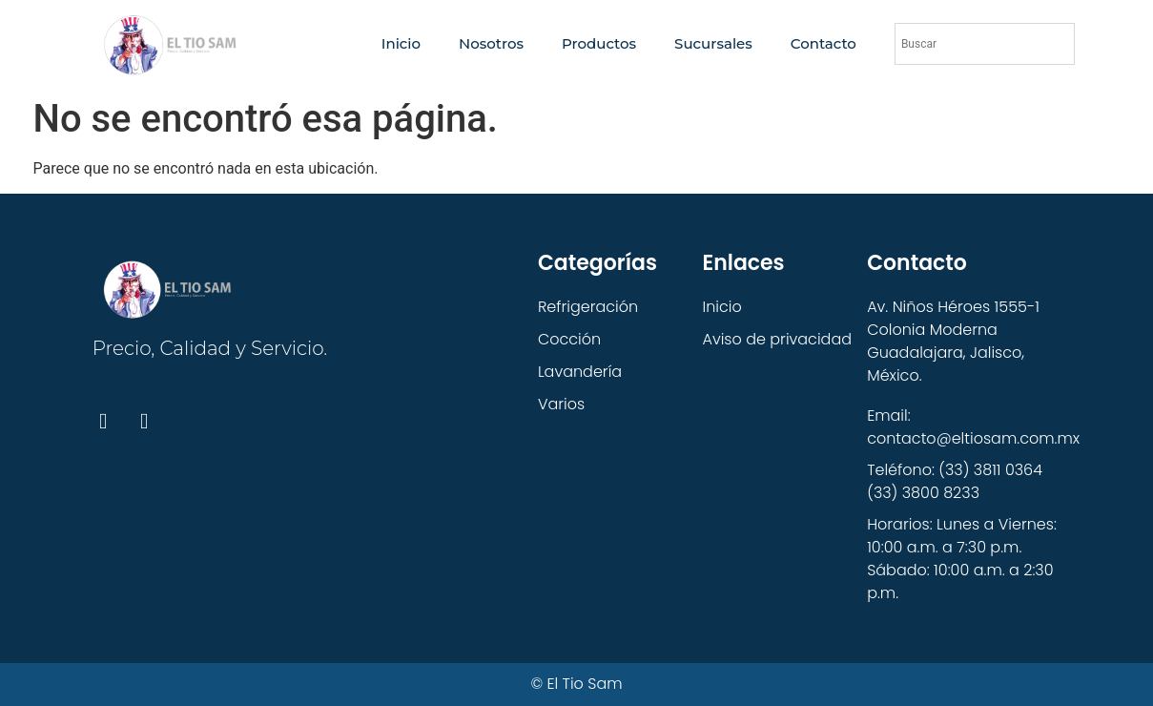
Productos (599, 43)
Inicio (401, 43)
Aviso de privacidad (777, 339)
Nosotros (491, 43)
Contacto (823, 43)
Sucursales (713, 43)
